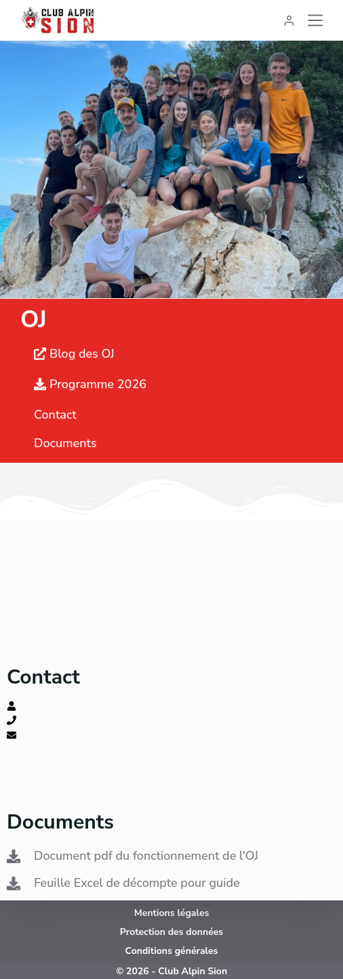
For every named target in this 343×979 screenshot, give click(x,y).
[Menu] (315, 20)
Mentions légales (171, 913)
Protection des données (171, 931)
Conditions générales (171, 950)
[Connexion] (289, 21)
